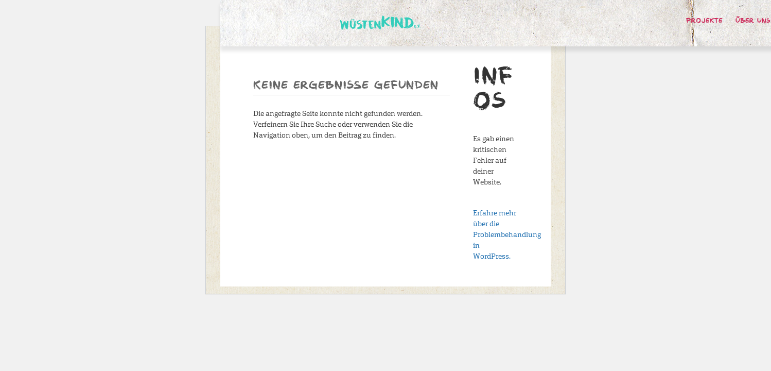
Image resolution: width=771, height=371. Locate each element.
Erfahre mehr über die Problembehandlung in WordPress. (507, 235)
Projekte (704, 21)
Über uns (752, 21)
